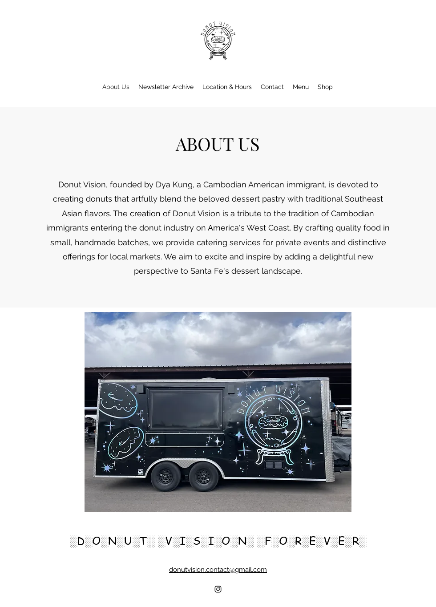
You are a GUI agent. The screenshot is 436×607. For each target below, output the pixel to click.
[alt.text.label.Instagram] (218, 589)
